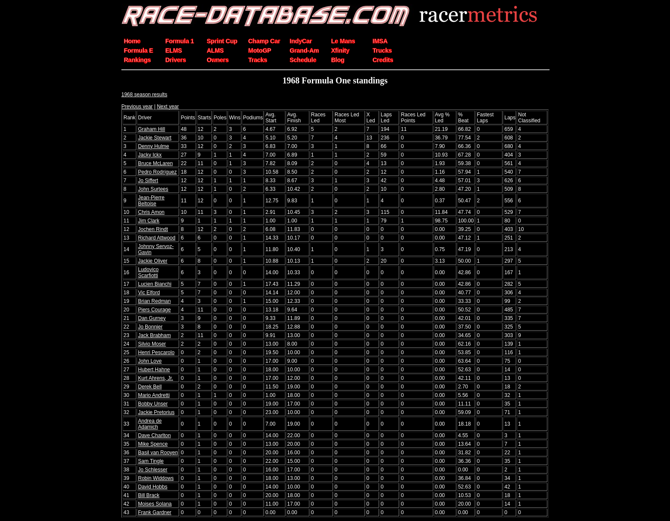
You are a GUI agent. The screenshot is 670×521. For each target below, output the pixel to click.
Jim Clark (148, 221)
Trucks (382, 50)
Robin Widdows (155, 478)
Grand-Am (304, 50)
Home (132, 41)
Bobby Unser (153, 404)
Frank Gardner (154, 512)
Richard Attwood (156, 238)
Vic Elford (149, 293)
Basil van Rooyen (158, 453)
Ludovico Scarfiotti (148, 272)
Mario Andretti (154, 395)
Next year (168, 107)
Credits (383, 59)
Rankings (137, 59)
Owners (218, 59)
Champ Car (264, 41)
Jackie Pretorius (156, 412)
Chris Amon (151, 212)
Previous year (137, 107)
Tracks (257, 59)
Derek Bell (150, 387)
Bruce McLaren (155, 163)
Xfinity (340, 50)
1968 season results (144, 95)
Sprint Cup (222, 41)
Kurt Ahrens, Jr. (155, 378)
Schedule (303, 59)
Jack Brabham (154, 335)
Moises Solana (155, 504)
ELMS (173, 50)
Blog (337, 59)
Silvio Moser (152, 344)
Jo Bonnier (150, 327)
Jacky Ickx (150, 155)
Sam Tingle (151, 461)
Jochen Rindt (153, 229)
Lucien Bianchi (154, 284)
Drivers (175, 59)
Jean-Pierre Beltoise (151, 201)
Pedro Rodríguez (157, 172)
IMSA (380, 41)
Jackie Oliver (153, 261)
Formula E (138, 50)
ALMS (215, 50)
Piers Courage (154, 310)
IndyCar (301, 41)
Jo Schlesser (153, 470)
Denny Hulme (153, 146)
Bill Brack (148, 495)
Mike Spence (153, 444)
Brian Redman (154, 301)
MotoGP (259, 50)
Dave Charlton (154, 435)
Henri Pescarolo (156, 352)
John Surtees (153, 189)
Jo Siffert (148, 181)
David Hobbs (153, 487)
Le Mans (343, 41)
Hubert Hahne (154, 370)
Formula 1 (179, 41)
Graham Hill (151, 129)
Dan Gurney (152, 318)
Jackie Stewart (154, 138)
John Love (150, 361)
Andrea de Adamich (150, 424)
